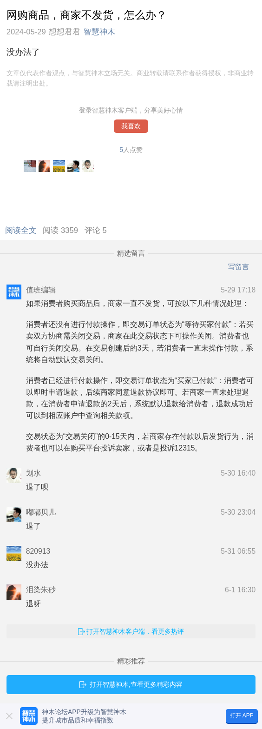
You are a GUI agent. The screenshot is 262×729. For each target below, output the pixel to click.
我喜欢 (131, 126)
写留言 (238, 267)
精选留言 (131, 253)
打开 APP (242, 715)
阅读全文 (23, 230)
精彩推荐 (131, 661)
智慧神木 (99, 31)
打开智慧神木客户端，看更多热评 (135, 631)
